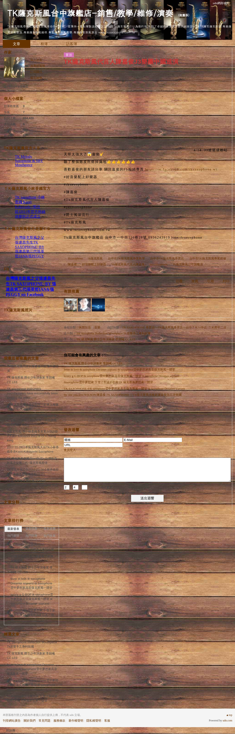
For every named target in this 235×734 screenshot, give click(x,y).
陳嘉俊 (72, 264)
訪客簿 (71, 44)
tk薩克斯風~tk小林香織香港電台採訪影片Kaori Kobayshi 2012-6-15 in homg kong (32, 436)
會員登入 (70, 450)
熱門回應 (31, 535)
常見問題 (44, 720)
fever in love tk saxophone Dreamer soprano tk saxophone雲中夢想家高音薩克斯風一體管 (119, 369)
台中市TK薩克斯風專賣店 (167, 258)
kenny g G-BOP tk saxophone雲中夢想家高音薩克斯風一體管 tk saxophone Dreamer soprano (121, 376)
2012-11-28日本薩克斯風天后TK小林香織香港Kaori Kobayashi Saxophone (33, 449)
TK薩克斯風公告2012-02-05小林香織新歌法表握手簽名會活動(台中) (33, 472)
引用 (210, 281)
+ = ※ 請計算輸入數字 (88, 487)
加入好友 (36, 60)
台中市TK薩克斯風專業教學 (126, 258)
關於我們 (30, 720)
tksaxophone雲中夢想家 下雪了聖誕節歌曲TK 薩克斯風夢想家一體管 (108, 382)
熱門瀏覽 (13, 535)
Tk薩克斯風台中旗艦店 (188, 264)
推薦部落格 (37, 66)
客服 (107, 720)
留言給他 (36, 78)
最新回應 (31, 529)
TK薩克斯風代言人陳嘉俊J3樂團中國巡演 (33, 369)
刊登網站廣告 (12, 720)
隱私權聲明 (93, 720)
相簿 (44, 44)
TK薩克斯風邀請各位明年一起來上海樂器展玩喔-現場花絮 (33, 407)
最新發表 (13, 529)
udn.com (227, 720)
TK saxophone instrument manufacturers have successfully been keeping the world (32, 393)
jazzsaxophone (159, 264)
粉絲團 (10, 730)
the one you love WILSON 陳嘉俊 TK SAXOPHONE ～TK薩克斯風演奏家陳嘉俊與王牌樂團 (123, 394)
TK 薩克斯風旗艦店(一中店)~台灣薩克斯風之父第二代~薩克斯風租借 (32, 461)
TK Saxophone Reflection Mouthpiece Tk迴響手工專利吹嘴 (113, 333)
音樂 (97, 327)
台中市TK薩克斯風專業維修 (207, 258)
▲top (229, 715)
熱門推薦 (50, 535)
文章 (16, 44)
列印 (226, 281)
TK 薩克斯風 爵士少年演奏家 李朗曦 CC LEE (105, 339)
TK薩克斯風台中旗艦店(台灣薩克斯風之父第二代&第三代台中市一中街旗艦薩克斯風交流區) (32, 420)
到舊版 (183, 15)
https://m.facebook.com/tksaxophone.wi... (183, 169)
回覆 (179, 281)
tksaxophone (75, 258)
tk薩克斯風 (95, 258)
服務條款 (59, 720)
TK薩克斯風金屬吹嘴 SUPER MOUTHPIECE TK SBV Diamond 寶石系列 (32, 485)
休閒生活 (85, 327)
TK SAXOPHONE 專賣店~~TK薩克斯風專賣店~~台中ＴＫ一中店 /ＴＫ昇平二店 (174, 327)
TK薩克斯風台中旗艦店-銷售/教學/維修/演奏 (90, 13)
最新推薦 (50, 529)
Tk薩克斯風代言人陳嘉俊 (128, 264)
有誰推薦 (71, 291)
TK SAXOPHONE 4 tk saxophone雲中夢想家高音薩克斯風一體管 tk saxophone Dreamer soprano (124, 388)
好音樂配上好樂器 (94, 264)
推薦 (194, 281)
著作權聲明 (75, 720)
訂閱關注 (36, 72)
